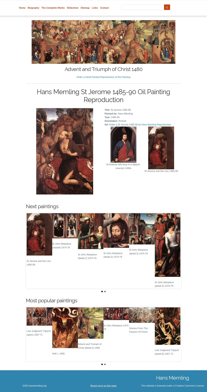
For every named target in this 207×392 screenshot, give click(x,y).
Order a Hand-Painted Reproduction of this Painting (103, 77)
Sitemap (85, 8)
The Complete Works (53, 8)
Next (176, 250)
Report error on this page (103, 386)
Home (22, 8)
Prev (30, 250)
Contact (104, 8)
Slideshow (72, 8)
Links (95, 8)
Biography (33, 8)
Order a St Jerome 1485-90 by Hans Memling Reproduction (140, 124)
